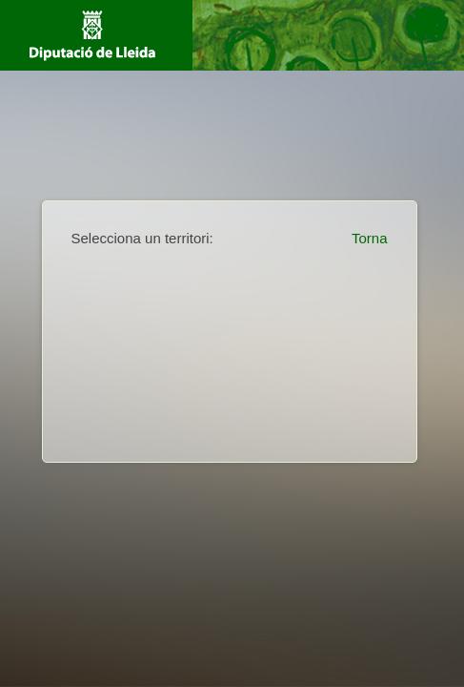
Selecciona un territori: (142, 238)
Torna (370, 238)
